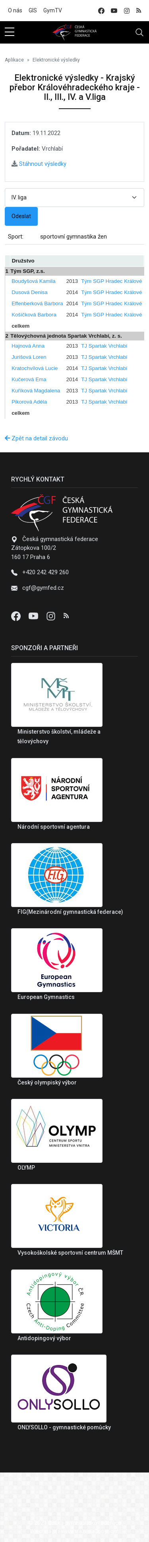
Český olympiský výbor (47, 1082)
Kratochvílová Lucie (35, 368)
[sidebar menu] (9, 32)
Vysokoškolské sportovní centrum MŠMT (70, 1253)
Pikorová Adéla (29, 402)
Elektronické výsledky (56, 60)
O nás (15, 10)
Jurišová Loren (29, 357)
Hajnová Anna (28, 346)
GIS (33, 10)
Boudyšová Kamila (33, 281)
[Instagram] (51, 615)
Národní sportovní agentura (53, 827)
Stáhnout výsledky (39, 163)
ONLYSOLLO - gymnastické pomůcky (64, 1427)
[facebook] (101, 10)
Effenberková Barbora (37, 303)
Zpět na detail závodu (36, 438)
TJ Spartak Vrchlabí (104, 346)
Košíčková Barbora (34, 315)
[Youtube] (34, 615)
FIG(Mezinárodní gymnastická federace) (70, 912)
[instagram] (126, 10)
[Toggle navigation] (139, 32)
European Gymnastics (46, 997)
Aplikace (14, 60)
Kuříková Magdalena (36, 391)
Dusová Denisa (29, 292)
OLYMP (26, 1167)
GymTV (52, 10)
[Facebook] (16, 615)
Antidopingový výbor (44, 1338)
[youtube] (114, 10)
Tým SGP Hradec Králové (111, 281)
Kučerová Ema (29, 379)
